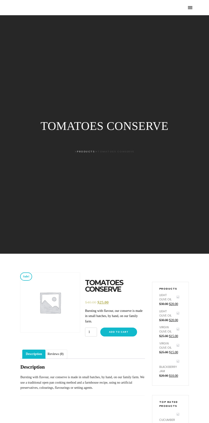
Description (34, 354)
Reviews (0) (56, 354)
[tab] (33, 354)
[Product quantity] (91, 332)
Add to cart (118, 332)
